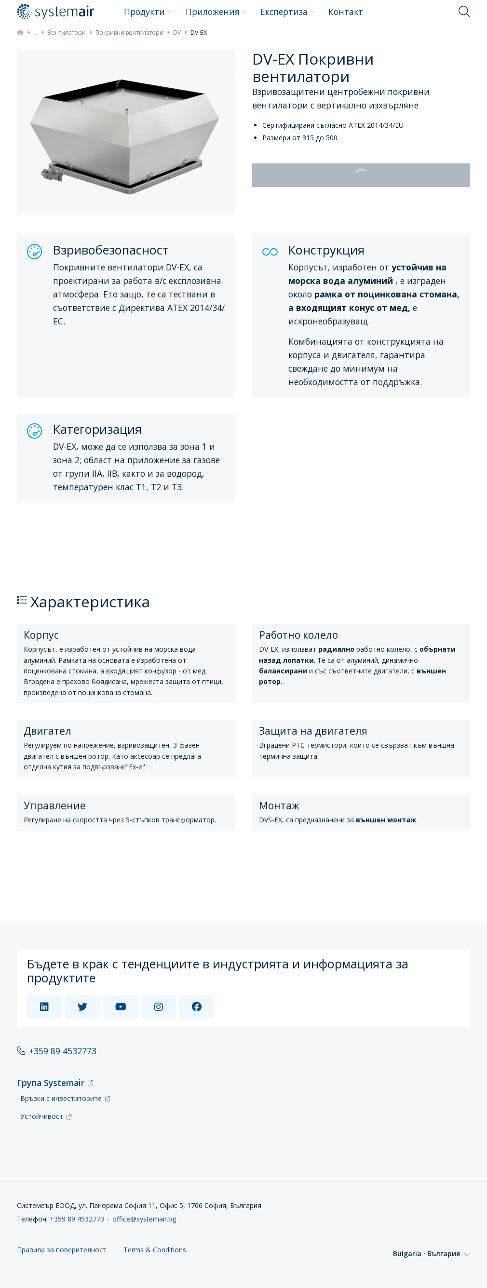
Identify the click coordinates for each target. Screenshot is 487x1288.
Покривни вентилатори (129, 32)
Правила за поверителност (62, 1250)
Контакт (345, 11)
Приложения (216, 11)
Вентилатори (66, 32)
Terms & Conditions (154, 1250)
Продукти (148, 11)
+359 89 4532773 (62, 1051)
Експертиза (287, 11)
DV (177, 32)
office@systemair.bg (144, 1218)
